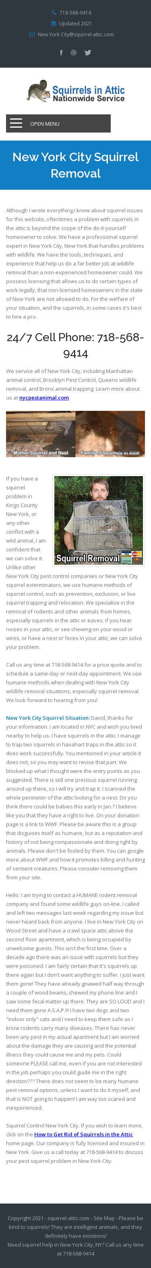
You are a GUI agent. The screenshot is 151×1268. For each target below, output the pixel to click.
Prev (127, 422)
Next (127, 443)
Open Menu (45, 123)
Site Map (104, 1218)
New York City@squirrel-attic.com (76, 34)
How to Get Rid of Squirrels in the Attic (83, 1134)
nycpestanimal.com (44, 397)
